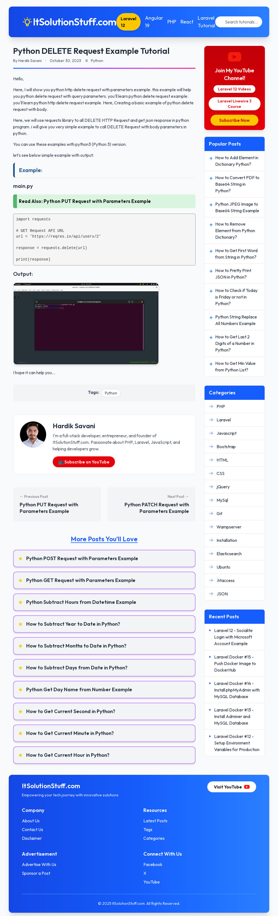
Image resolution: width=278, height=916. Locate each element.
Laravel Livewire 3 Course (235, 104)
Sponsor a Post (36, 873)
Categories (154, 838)
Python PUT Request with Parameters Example (97, 201)
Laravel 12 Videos (234, 89)
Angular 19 (154, 22)
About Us (31, 820)
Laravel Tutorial (206, 22)
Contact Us (32, 829)
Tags (147, 829)
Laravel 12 (128, 22)
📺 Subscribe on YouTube (84, 462)
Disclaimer (32, 838)
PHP (171, 22)
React (187, 22)
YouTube (151, 882)
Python (111, 393)
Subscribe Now (234, 120)
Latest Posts (155, 820)
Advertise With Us (39, 864)
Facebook (152, 864)
